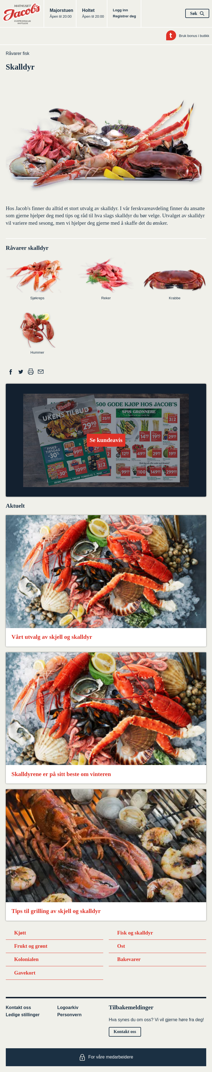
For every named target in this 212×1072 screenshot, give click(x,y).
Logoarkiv (67, 1007)
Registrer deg (124, 16)
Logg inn (120, 10)
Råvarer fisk (17, 53)
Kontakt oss (18, 1007)
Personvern (69, 1014)
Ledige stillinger (23, 1014)
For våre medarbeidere (106, 1057)
